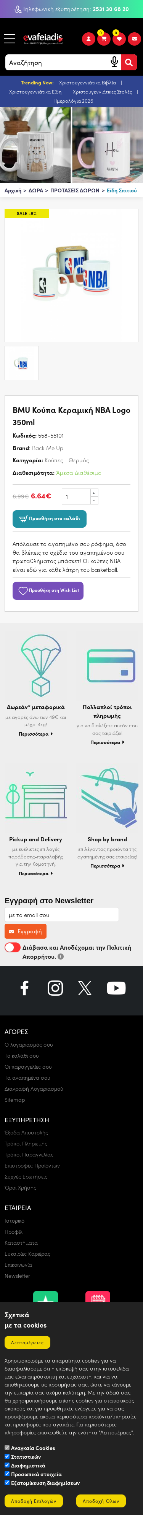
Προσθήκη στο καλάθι (49, 519)
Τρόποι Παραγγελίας (29, 1154)
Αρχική (13, 190)
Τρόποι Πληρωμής (26, 1143)
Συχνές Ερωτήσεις (26, 1176)
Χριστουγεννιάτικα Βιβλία (88, 82)
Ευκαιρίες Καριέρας (27, 1253)
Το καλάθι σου (22, 1055)
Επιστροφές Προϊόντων (32, 1165)
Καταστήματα (21, 1242)
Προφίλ (13, 1231)
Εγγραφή (25, 931)
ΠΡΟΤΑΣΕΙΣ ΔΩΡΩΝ (75, 190)
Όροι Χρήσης (20, 1187)
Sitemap (15, 1099)
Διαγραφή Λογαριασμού (34, 1088)
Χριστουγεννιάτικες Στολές (103, 91)
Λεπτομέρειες (27, 1342)
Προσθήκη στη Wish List (48, 590)
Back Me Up (47, 448)
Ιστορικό (14, 1220)
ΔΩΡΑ (36, 190)
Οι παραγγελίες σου (28, 1066)
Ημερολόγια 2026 (73, 100)
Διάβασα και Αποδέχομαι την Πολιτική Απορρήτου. (68, 951)
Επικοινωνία (18, 1264)
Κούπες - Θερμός (67, 460)
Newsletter (17, 1275)
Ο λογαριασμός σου (29, 1044)
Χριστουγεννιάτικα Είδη (36, 91)
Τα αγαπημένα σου (27, 1077)
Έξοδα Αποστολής (26, 1132)
